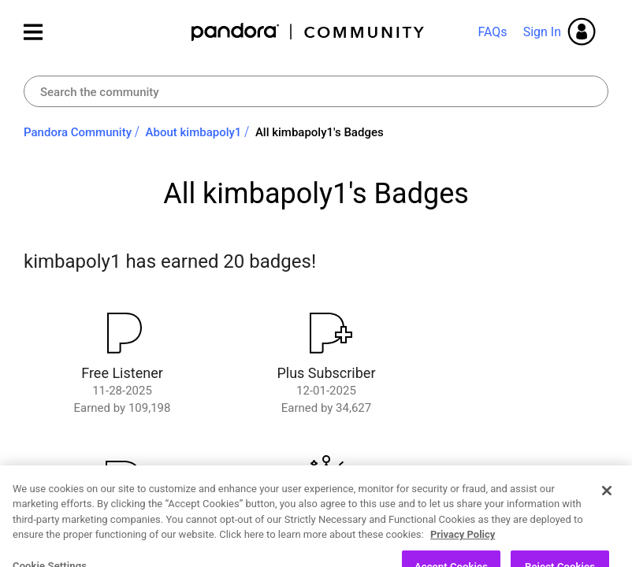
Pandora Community (308, 32)
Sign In (542, 31)
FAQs (492, 31)
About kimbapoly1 (194, 132)
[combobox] (316, 91)
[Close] (606, 513)
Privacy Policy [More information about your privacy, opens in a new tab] (462, 558)
